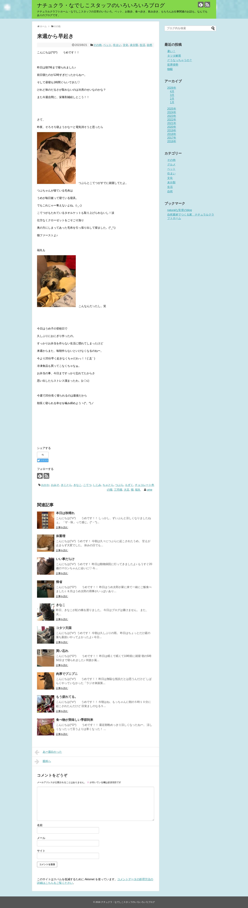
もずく (129, 485)
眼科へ (43, 761)
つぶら (119, 485)
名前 (40, 825)
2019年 (171, 130)
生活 (142, 45)
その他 (97, 45)
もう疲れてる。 (67, 697)
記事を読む (62, 527)
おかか (45, 485)
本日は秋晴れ (65, 513)
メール (41, 838)
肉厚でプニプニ (67, 674)
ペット (107, 45)
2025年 (171, 108)
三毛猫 (118, 489)
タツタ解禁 (174, 55)
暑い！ (171, 51)
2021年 (171, 123)
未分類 (134, 45)
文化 (125, 45)
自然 (149, 45)
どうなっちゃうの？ (179, 60)
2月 (172, 98)
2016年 (171, 141)
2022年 (171, 119)
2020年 (171, 126)
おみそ (55, 485)
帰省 (59, 582)
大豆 (126, 489)
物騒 (170, 69)
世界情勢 (172, 64)
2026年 (171, 87)
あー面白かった (48, 752)
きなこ (77, 485)
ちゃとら (108, 485)
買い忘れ (62, 651)
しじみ (97, 485)
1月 (172, 102)
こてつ (87, 485)
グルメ (171, 164)
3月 (172, 95)
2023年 (171, 115)
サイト (41, 850)
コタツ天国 (63, 628)
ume (149, 489)
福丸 (138, 489)
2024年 (171, 112)
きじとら (66, 485)
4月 (172, 91)
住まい (117, 45)
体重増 (60, 536)
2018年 (171, 134)
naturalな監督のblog (179, 210)
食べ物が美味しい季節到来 (74, 719)
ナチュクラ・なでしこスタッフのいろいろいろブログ (101, 5)
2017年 (171, 137)
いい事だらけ (65, 559)
